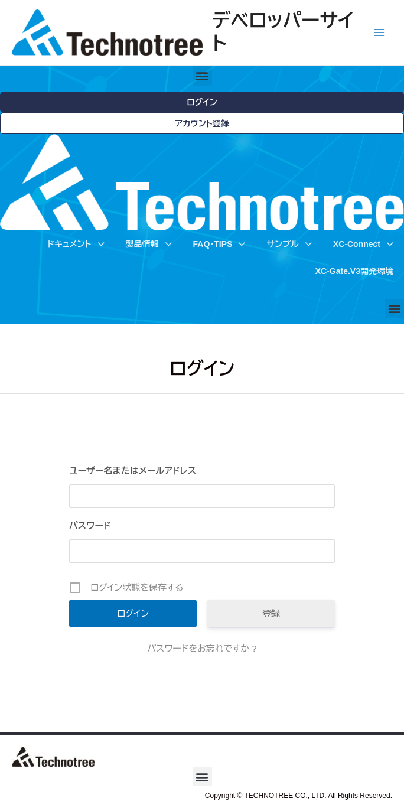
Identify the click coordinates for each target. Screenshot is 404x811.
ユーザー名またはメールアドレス (132, 470)
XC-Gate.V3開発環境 (354, 271)
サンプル (288, 243)
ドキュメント (75, 243)
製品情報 (149, 243)
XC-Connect (363, 243)
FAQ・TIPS (219, 243)
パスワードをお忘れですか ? (201, 648)
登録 (271, 613)
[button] (202, 76)
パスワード (90, 525)
